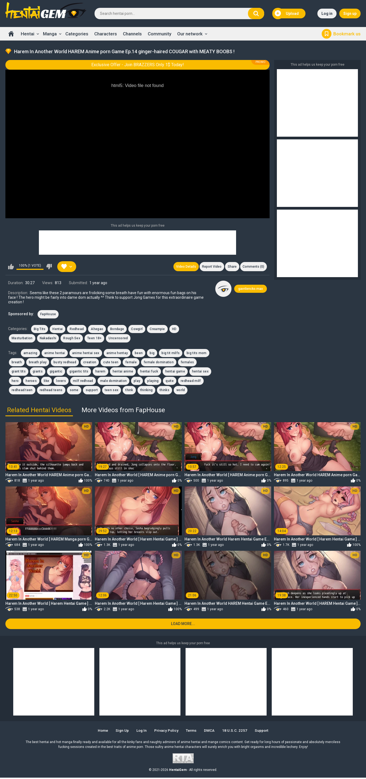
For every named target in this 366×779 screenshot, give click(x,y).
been (139, 353)
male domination (113, 381)
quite (170, 381)
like (46, 381)
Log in (327, 13)
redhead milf (191, 381)
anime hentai (54, 353)
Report (210, 267)
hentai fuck (149, 372)
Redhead (77, 329)
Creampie (157, 329)
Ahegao (97, 329)
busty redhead (64, 363)
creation (89, 363)
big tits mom (197, 353)
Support (265, 732)
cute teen (110, 363)
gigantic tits (78, 372)
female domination (159, 363)
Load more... (183, 625)
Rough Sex (71, 339)
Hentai (27, 33)
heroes (31, 381)
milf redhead (83, 381)
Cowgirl (137, 329)
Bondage (117, 329)
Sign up (350, 13)
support (92, 391)
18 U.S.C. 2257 (237, 732)
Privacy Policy (166, 732)
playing (153, 381)
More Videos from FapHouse (123, 410)
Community (159, 33)
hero (15, 381)
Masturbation (22, 339)
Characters (105, 33)
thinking (146, 391)
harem (100, 372)
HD (174, 329)
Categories (76, 33)
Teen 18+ (94, 339)
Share (231, 267)
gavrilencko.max (250, 289)
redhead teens (51, 391)
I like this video (11, 267)
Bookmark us (347, 33)
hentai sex (200, 372)
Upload (287, 13)
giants (38, 372)
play (137, 381)
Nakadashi (48, 339)
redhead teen (22, 391)
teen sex (111, 391)
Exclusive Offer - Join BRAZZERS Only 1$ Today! (137, 64)
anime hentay (117, 353)
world (180, 391)
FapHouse (48, 315)
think (129, 391)
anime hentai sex (85, 353)
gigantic (56, 372)
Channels (132, 33)
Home (11, 34)
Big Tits (39, 329)
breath (17, 363)
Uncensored (118, 339)
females (187, 363)
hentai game (175, 372)
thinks (164, 391)
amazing (30, 353)
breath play (37, 363)
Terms (192, 732)
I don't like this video (49, 267)
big (152, 353)
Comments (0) (253, 267)
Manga (50, 33)
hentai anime (123, 372)
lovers (61, 381)
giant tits (19, 372)
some (74, 391)
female (131, 363)
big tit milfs (171, 353)
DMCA (211, 732)
